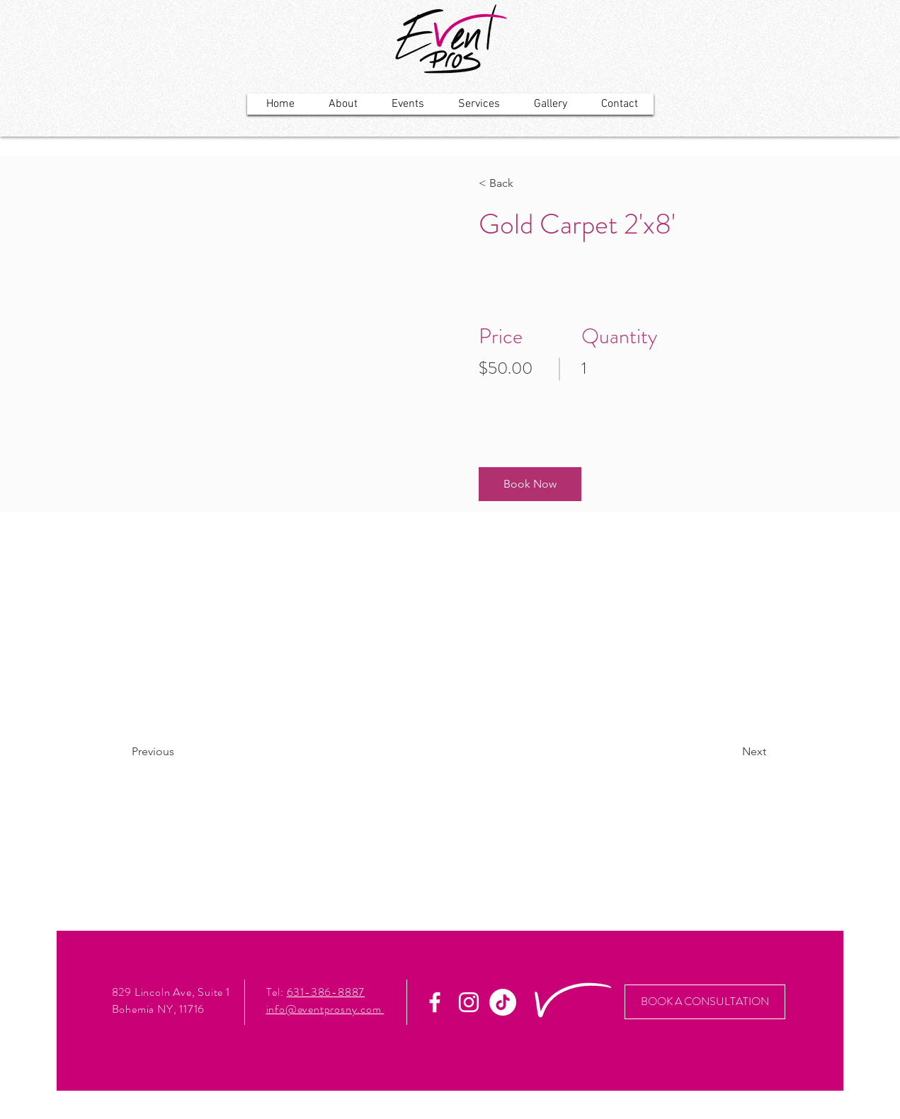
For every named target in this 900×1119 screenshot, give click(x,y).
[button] (530, 484)
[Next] (727, 751)
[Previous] (172, 751)
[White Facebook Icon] (434, 1002)
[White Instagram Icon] (468, 1002)
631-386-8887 (326, 992)
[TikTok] (502, 1002)
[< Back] (519, 183)
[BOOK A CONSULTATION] (705, 1002)
